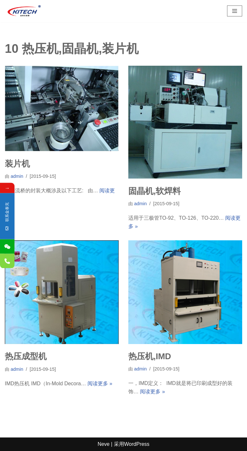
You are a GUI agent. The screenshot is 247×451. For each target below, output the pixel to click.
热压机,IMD (149, 356)
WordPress (137, 444)
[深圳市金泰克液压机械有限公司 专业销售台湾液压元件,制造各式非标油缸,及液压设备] (24, 11)
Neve (103, 444)
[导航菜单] (234, 10)
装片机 (17, 163)
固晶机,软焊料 (154, 191)
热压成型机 (26, 356)
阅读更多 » (99, 383)
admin (17, 176)
